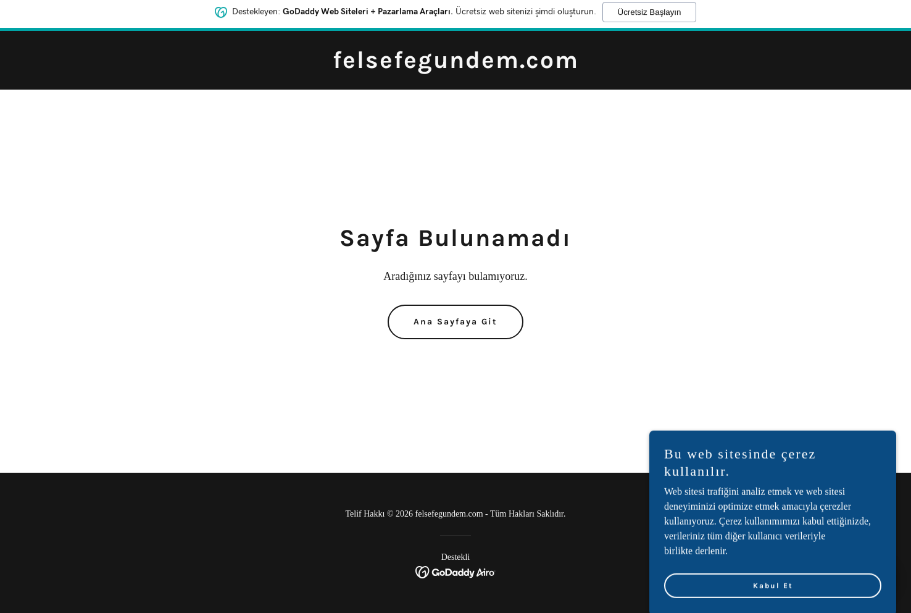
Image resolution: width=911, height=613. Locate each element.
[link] (456, 64)
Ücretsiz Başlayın (649, 10)
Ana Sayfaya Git (455, 321)
